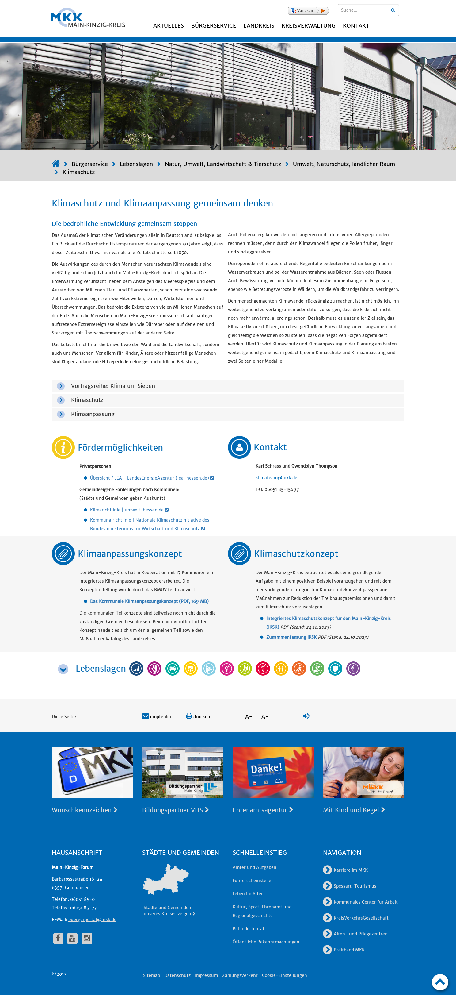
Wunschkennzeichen (85, 810)
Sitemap (151, 975)
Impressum (206, 975)
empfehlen (157, 716)
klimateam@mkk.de (276, 477)
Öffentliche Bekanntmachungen (266, 942)
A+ (265, 716)
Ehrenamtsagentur (263, 810)
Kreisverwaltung (309, 25)
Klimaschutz (79, 171)
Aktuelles (168, 25)
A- (249, 716)
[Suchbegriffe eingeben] (368, 10)
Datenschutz (177, 975)
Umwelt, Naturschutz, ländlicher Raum (344, 164)
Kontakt (356, 25)
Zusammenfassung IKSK (291, 637)
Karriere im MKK (345, 870)
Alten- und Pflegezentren (355, 934)
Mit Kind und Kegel (354, 810)
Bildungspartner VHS (175, 810)
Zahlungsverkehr (240, 975)
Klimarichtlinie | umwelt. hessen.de (129, 510)
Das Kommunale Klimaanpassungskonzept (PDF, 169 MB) (149, 601)
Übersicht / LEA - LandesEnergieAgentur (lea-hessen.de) (152, 478)
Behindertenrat (248, 928)
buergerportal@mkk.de (92, 919)
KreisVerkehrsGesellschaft (356, 918)
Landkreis (259, 25)
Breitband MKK (344, 950)
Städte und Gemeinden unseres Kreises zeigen (170, 910)
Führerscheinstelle (252, 880)
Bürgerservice (213, 25)
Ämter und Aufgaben (254, 867)
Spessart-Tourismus (349, 886)
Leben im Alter (248, 894)
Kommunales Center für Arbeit (360, 902)
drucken (198, 716)
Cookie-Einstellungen (284, 975)
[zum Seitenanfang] (440, 982)
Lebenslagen (136, 164)
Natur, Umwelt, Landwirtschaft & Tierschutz (223, 164)
